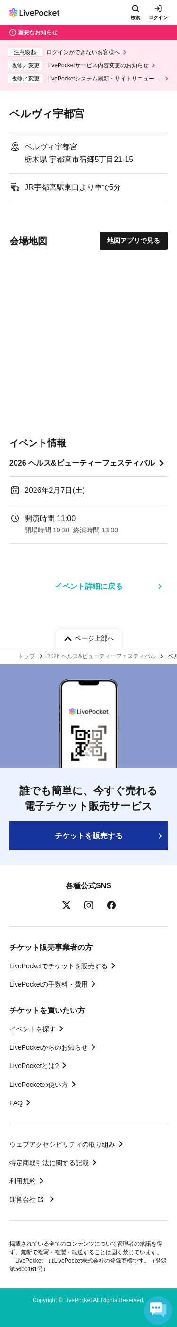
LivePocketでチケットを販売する (58, 966)
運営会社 (27, 1199)
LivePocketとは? (34, 1066)
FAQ (16, 1103)
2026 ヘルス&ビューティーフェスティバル (82, 463)
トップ (26, 656)
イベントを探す (32, 1029)
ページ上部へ (94, 638)
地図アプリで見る (133, 240)
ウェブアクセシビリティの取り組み (62, 1144)
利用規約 (22, 1181)
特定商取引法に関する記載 (49, 1162)
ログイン (158, 17)
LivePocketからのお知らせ (48, 1047)
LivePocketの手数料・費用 (48, 984)
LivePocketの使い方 (38, 1084)
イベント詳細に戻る (89, 586)
